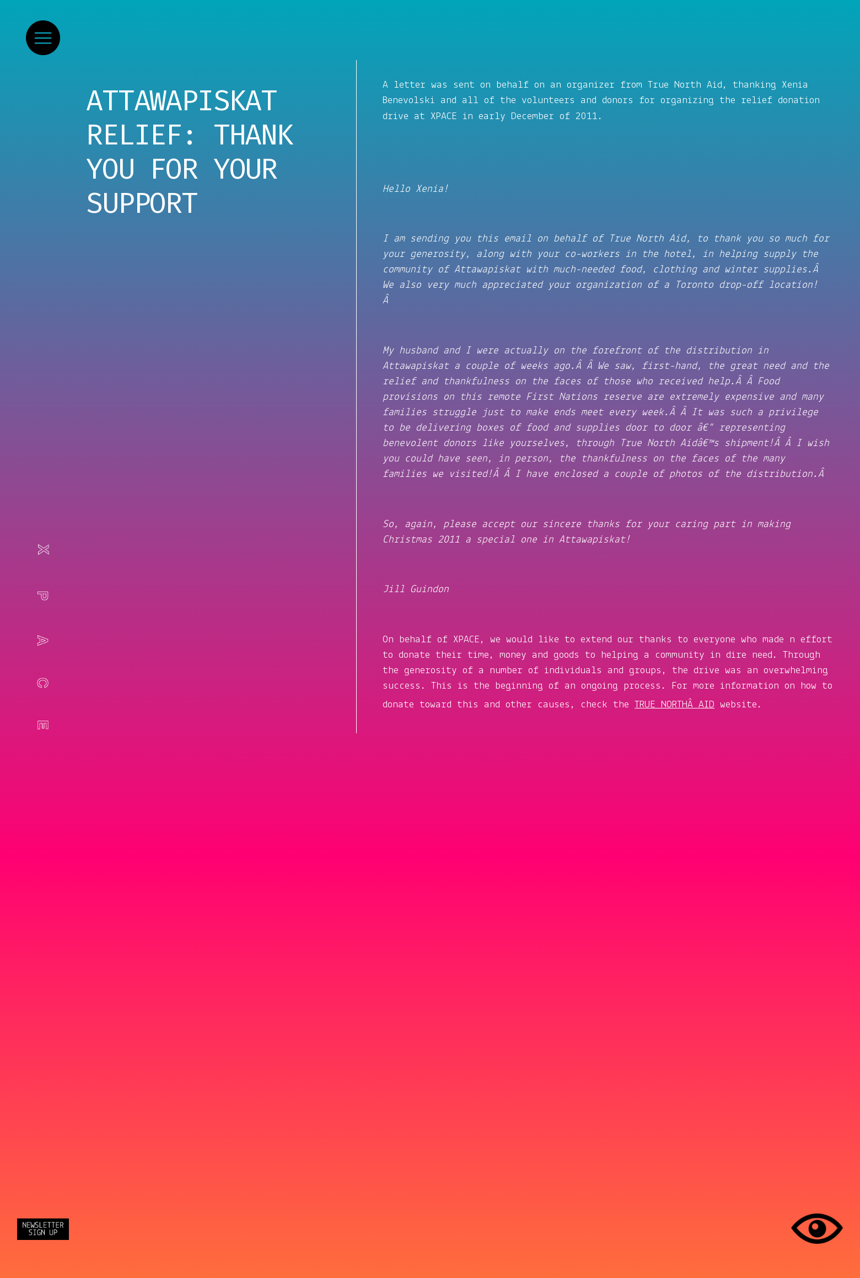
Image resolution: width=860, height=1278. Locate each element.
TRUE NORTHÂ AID (674, 704)
